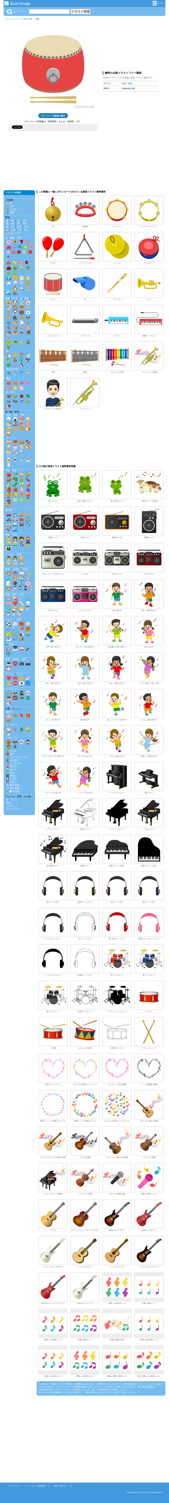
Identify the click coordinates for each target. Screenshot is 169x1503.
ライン (14, 799)
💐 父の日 (11, 209)
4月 (18, 220)
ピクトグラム (13, 809)
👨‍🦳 (15, 543)
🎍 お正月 (11, 750)
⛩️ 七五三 (11, 782)
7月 (18, 223)
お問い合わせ (59, 1486)
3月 (12, 220)
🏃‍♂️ (21, 583)
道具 (23, 659)
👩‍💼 (15, 558)
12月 (13, 230)
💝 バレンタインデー (17, 757)
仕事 (19, 554)
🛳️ (15, 529)
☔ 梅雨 (10, 212)
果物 (14, 470)
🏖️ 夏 (9, 203)
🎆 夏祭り (11, 775)
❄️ (21, 283)
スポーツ (10, 619)
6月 (12, 223)
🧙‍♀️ (28, 742)
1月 (20, 230)
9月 (12, 226)
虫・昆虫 (10, 392)
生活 (14, 534)
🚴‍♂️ (28, 519)
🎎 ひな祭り (12, 760)
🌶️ (28, 484)
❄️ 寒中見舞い (13, 785)
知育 (25, 569)
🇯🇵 (21, 683)
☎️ (15, 663)
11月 (26, 226)
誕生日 (9, 711)
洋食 (15, 415)
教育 (7, 569)
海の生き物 (12, 369)
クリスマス (12, 724)
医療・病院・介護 (14, 594)
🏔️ (21, 288)
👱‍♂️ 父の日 (11, 769)
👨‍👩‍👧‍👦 (8, 548)
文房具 (16, 569)
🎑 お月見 (11, 779)
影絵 (27, 298)
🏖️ (28, 288)
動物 (7, 298)
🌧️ (15, 283)
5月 (24, 220)
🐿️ (15, 327)
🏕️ (21, 638)
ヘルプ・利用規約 (37, 1486)
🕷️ (15, 747)
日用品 (15, 659)
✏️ (28, 573)
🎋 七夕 (10, 206)
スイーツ (10, 437)
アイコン (10, 674)
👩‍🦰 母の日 (11, 766)
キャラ (14, 298)
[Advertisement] (130, 45)
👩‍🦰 (28, 539)
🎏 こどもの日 (13, 763)
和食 (8, 415)
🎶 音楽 (9, 644)
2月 (26, 230)
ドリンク (10, 455)
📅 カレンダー (13, 233)
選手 (19, 619)
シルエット (12, 805)
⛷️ (8, 638)
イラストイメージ (11, 19)
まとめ (158, 3)
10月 (19, 226)
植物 (12, 238)
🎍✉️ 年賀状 (13, 791)
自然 (19, 238)
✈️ (28, 524)
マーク (20, 674)
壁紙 (8, 802)
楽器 (30, 19)
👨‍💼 (8, 558)
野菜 (7, 470)
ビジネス (10, 554)
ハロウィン (12, 737)
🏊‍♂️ (28, 633)
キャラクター (12, 689)
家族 (7, 534)
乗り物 (8, 510)
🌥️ (8, 283)
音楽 (25, 19)
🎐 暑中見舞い (13, 788)
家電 (7, 659)
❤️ (15, 603)
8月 (24, 223)
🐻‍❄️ (28, 312)
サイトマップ (14, 1486)
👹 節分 (10, 754)
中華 (22, 415)
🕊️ (28, 355)
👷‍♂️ (21, 558)
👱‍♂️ (8, 543)
